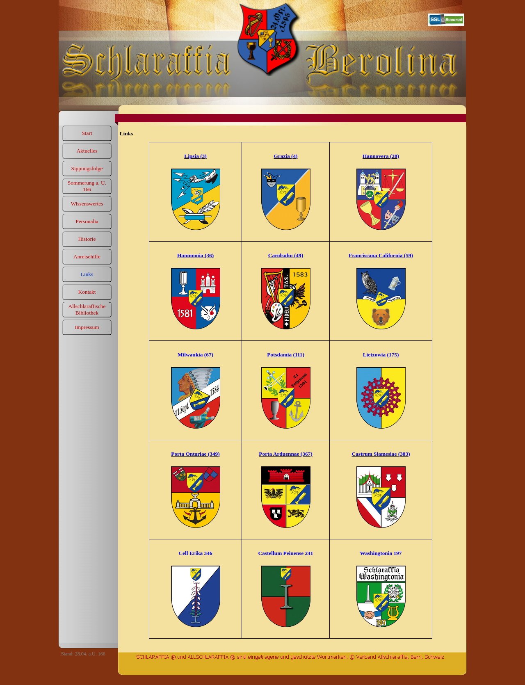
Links (87, 274)
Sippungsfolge (87, 168)
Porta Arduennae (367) (285, 454)
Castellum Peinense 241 (285, 553)
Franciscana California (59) (381, 255)
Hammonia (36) (195, 255)
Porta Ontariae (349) (195, 454)
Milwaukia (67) (195, 355)
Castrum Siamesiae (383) (381, 454)
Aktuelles (86, 151)
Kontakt (87, 292)
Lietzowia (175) (381, 355)
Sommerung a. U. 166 (87, 186)
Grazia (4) (285, 156)
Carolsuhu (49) (285, 255)
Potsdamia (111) (285, 355)
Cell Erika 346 (195, 553)
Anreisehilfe (86, 256)
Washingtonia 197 (381, 553)
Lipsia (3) (195, 156)
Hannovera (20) (381, 156)
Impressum (87, 327)
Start (87, 133)
